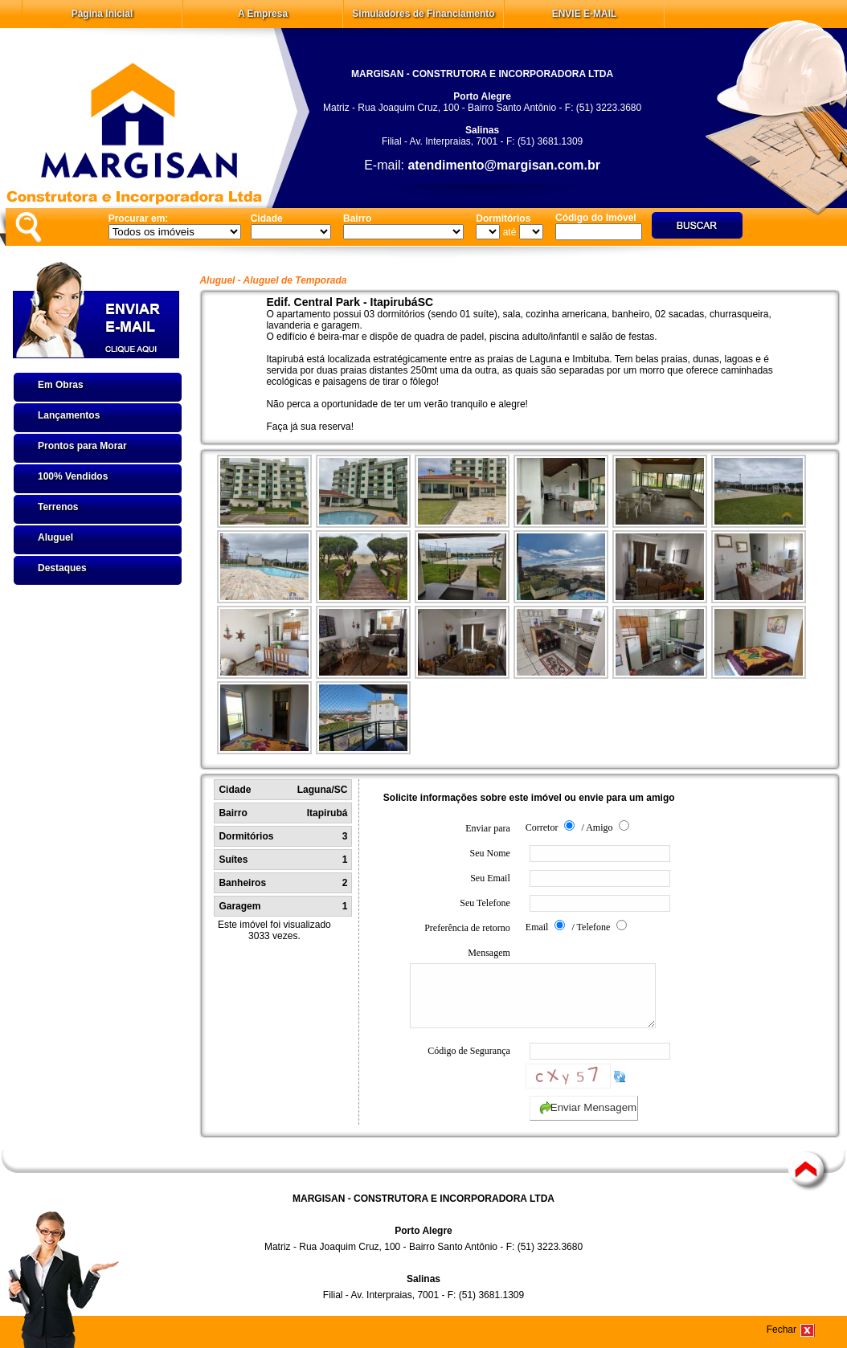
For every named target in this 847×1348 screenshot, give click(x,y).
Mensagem (460, 993)
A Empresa (263, 13)
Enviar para (487, 828)
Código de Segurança (469, 1062)
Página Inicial (102, 13)
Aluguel (55, 537)
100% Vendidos (73, 476)
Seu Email (490, 878)
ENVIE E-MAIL (584, 13)
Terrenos (58, 507)
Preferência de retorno (467, 927)
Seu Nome (489, 853)
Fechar (781, 1329)
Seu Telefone (485, 903)
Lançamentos (69, 415)
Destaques (62, 568)
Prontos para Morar (82, 445)
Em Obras (61, 384)
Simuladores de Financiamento (423, 13)
